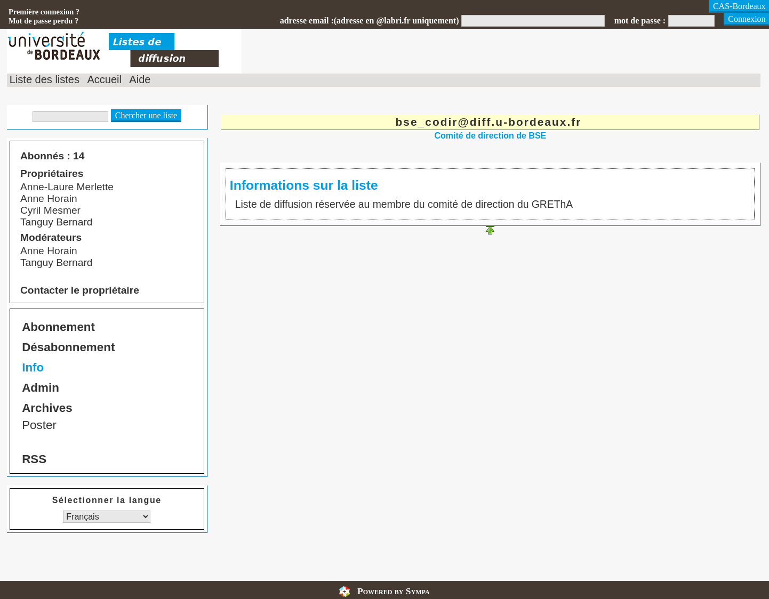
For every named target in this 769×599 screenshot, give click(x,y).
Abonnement (58, 327)
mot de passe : (640, 20)
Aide (139, 79)
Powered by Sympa (393, 591)
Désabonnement (68, 347)
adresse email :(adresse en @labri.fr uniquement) (369, 20)
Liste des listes (44, 79)
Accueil (104, 79)
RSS (34, 459)
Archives (47, 408)
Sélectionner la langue (107, 500)
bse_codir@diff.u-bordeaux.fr (489, 122)
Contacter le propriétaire (79, 290)
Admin (40, 387)
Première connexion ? (44, 11)
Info (33, 367)
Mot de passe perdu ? (43, 21)
